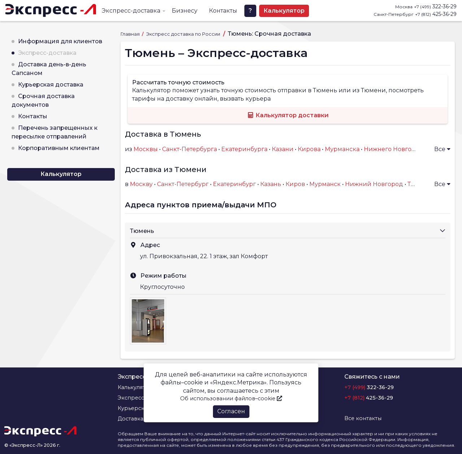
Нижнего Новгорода (395, 149)
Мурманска (342, 149)
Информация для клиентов (60, 41)
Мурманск (325, 184)
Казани (282, 149)
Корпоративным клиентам (59, 148)
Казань (270, 184)
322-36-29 (435, 6)
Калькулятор (284, 10)
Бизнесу (184, 10)
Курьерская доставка (50, 84)
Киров (295, 184)
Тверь (416, 184)
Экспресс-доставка (131, 10)
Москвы (146, 149)
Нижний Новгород (374, 184)
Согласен (231, 411)
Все (442, 149)
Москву (141, 184)
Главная (131, 34)
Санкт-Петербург (183, 184)
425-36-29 (436, 14)
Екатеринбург (234, 184)
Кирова (309, 149)
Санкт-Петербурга (189, 149)
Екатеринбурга (244, 149)
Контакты (223, 10)
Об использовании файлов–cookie (231, 398)
